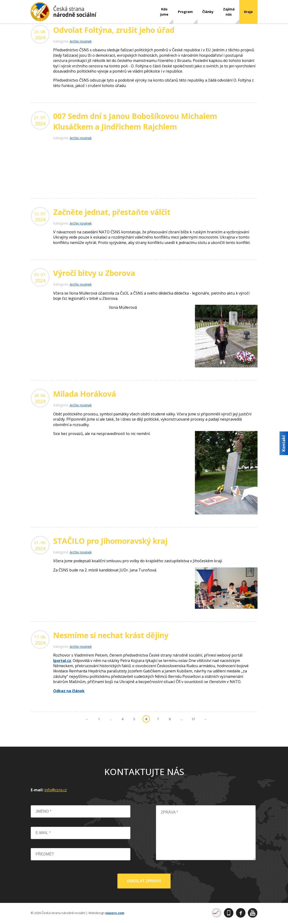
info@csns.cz (55, 789)
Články (208, 11)
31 (193, 719)
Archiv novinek (81, 41)
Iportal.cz (62, 660)
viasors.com (114, 913)
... (111, 719)
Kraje (248, 11)
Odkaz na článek (69, 690)
